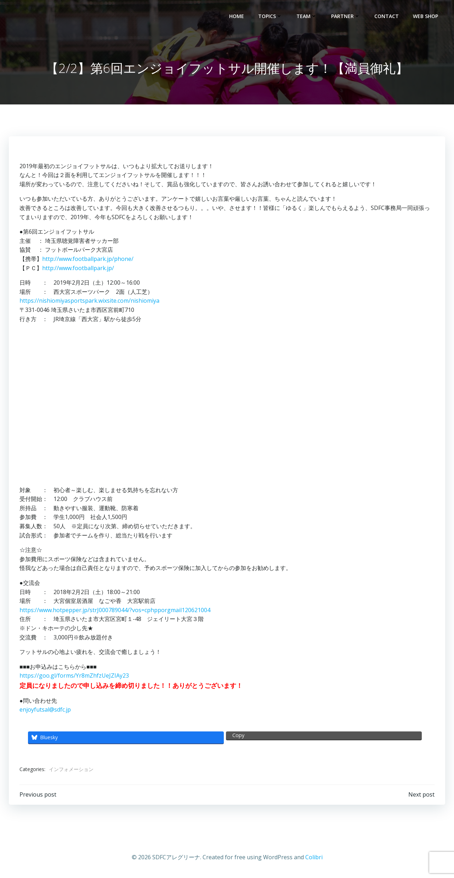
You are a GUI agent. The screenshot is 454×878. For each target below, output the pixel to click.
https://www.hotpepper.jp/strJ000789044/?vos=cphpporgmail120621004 (114, 610)
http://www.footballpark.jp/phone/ (88, 259)
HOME (236, 16)
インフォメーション (71, 769)
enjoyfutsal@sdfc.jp (45, 709)
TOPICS (270, 16)
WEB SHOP (425, 16)
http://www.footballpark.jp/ (78, 268)
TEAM (306, 16)
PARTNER (345, 16)
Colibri (314, 857)
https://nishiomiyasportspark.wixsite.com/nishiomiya (89, 300)
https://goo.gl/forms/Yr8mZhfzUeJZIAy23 (74, 675)
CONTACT (386, 16)
